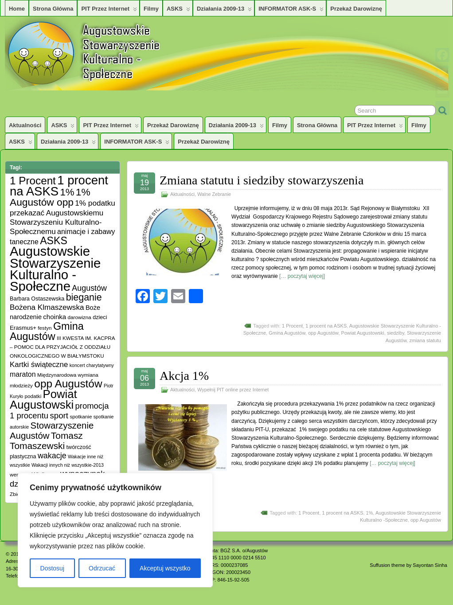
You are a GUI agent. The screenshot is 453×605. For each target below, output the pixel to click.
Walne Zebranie (214, 194)
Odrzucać (102, 568)
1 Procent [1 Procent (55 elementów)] (33, 181)
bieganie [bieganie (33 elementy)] (84, 297)
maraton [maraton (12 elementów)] (23, 374)
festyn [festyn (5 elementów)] (44, 328)
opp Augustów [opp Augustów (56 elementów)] (68, 384)
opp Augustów (323, 333)
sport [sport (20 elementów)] (59, 415)
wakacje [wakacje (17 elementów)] (52, 455)
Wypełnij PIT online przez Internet (233, 389)
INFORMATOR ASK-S (291, 10)
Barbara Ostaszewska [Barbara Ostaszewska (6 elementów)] (37, 299)
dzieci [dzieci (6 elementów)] (100, 317)
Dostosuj (52, 568)
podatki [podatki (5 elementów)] (33, 396)
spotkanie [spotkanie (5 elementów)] (81, 416)
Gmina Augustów (287, 333)
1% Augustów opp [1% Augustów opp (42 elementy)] (50, 197)
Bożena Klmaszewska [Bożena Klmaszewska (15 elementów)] (47, 307)
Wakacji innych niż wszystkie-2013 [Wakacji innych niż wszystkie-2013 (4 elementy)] (67, 465)
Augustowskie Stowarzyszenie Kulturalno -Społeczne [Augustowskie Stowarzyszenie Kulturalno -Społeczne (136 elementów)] (55, 268)
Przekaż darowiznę (356, 8)
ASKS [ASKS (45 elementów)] (53, 240)
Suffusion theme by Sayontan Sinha (408, 565)
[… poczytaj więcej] (302, 276)
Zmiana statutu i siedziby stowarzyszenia (261, 180)
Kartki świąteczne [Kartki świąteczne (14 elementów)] (39, 364)
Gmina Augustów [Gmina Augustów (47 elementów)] (47, 331)
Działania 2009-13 (224, 10)
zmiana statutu (425, 340)
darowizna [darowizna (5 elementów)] (79, 317)
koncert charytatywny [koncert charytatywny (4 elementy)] (92, 365)
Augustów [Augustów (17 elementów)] (89, 288)
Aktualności (25, 125)
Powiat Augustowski (362, 333)
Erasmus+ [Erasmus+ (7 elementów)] (23, 327)
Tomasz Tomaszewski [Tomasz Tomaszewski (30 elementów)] (46, 440)
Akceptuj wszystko (165, 568)
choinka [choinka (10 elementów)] (54, 316)
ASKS (178, 10)
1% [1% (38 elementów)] (67, 192)
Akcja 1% (184, 376)
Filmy (151, 8)
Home (17, 8)
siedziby (395, 333)
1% (369, 512)
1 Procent (292, 325)
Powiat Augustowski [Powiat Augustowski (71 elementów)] (43, 399)
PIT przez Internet (109, 10)
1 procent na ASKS (326, 325)
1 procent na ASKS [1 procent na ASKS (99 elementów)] (59, 185)
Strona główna (53, 8)
